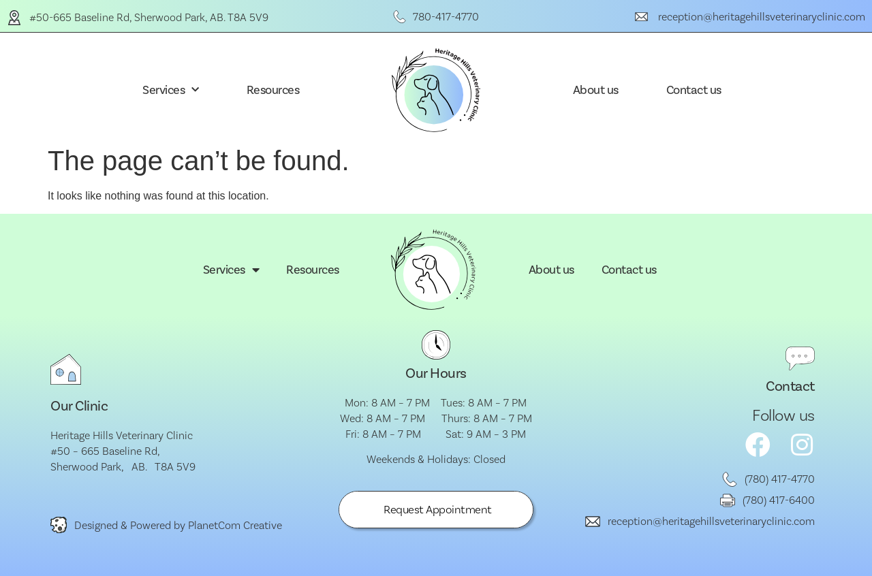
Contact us (693, 90)
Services (170, 90)
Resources (273, 90)
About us (596, 90)
